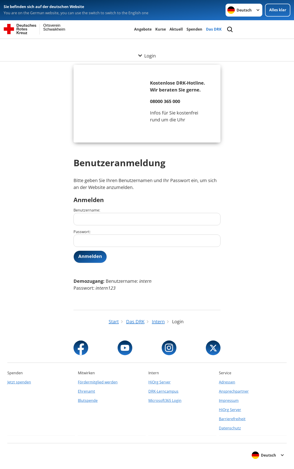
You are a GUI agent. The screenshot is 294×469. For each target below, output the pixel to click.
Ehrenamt (86, 391)
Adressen (227, 382)
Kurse (160, 29)
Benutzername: (147, 216)
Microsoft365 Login (164, 400)
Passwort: (147, 238)
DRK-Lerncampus (163, 391)
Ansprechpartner (234, 391)
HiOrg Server (159, 382)
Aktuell (176, 29)
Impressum (229, 400)
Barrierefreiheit (232, 418)
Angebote (143, 29)
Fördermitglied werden (98, 382)
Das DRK (214, 29)
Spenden (194, 29)
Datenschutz (230, 428)
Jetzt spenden (19, 382)
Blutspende (88, 400)
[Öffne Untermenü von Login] (147, 44)
